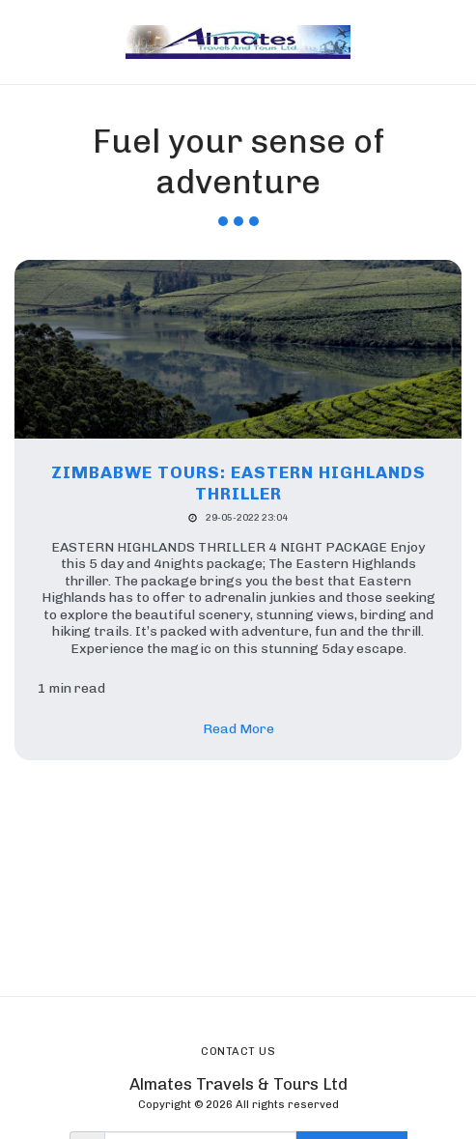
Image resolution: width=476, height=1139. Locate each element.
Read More (238, 729)
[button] (21, 41)
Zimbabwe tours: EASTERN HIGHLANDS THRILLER (238, 483)
